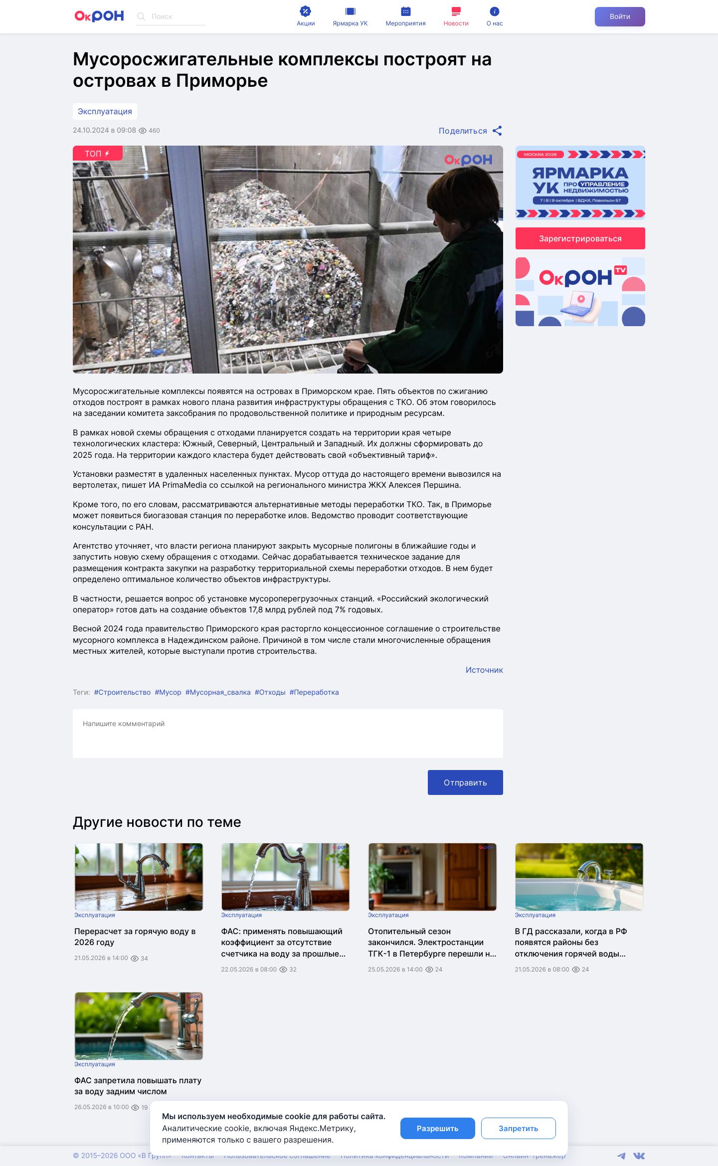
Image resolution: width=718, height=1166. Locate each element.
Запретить (518, 1128)
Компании (476, 1156)
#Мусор (168, 692)
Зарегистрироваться (580, 238)
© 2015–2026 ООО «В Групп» (122, 1156)
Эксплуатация (105, 111)
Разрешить (438, 1128)
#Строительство (122, 692)
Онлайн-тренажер (534, 1156)
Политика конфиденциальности (395, 1156)
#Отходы (270, 692)
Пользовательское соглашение (277, 1156)
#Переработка (314, 692)
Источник (484, 670)
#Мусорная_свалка (218, 692)
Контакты (197, 1156)
